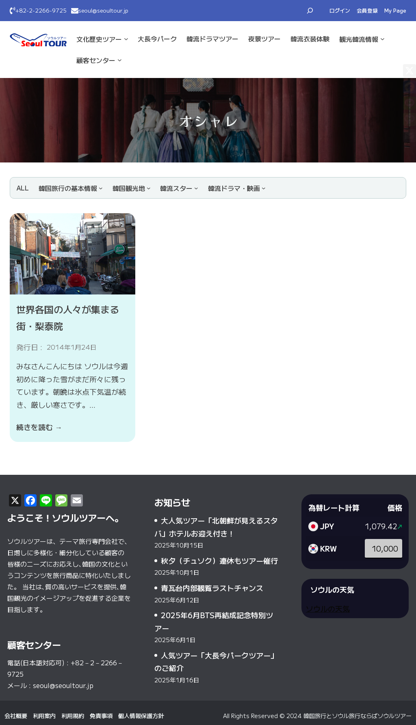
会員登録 (367, 10)
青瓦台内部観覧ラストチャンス (212, 587)
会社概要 (15, 715)
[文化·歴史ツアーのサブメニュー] (126, 39)
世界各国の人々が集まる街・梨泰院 (67, 317)
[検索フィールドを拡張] (310, 10)
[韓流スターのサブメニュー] (179, 188)
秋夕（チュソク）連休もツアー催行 (219, 560)
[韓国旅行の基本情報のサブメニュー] (71, 188)
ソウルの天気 (328, 608)
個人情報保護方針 (141, 715)
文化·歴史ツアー (99, 39)
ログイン (339, 10)
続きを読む (39, 427)
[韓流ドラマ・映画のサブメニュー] (237, 188)
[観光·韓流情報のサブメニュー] (382, 39)
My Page (395, 10)
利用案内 (44, 715)
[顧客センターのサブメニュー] (119, 60)
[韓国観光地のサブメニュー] (132, 188)
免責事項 (101, 715)
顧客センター (95, 60)
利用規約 (72, 715)
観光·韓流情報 (358, 39)
